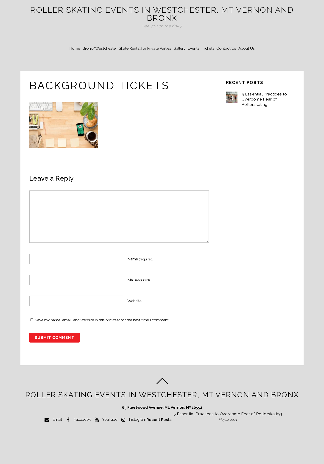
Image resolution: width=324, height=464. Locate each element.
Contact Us (236, 62)
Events (195, 62)
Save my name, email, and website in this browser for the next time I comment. (102, 334)
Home (60, 62)
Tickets (214, 62)
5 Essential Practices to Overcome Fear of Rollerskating (264, 113)
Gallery (177, 62)
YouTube (105, 434)
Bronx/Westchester (89, 62)
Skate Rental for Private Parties (139, 62)
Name (140, 273)
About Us (261, 62)
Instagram (133, 434)
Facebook (77, 434)
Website (134, 315)
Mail (138, 294)
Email (52, 434)
